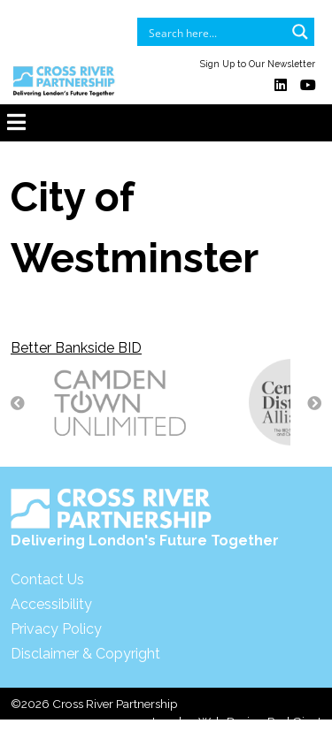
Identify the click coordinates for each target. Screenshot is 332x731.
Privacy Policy (56, 629)
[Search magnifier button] (300, 31)
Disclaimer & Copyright (85, 653)
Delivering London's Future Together (145, 518)
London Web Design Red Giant (236, 721)
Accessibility (51, 604)
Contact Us (47, 579)
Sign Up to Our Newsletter (257, 63)
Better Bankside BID (76, 347)
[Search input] (214, 32)
